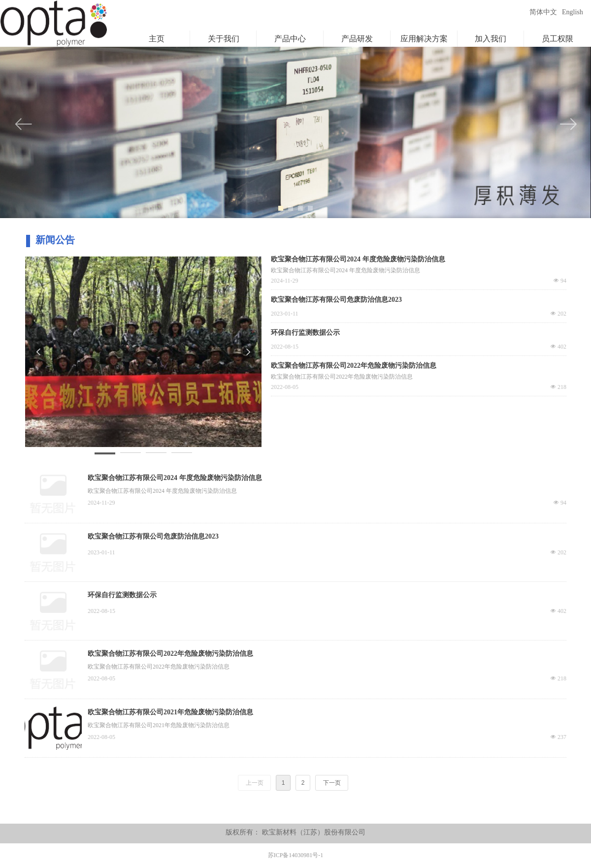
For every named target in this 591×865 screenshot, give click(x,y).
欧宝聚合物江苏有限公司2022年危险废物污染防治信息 (170, 653)
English (572, 12)
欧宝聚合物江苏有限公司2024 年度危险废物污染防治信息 (175, 477)
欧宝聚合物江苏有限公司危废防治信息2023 (153, 536)
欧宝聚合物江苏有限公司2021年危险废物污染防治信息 (170, 712)
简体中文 (543, 12)
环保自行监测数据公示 (122, 595)
